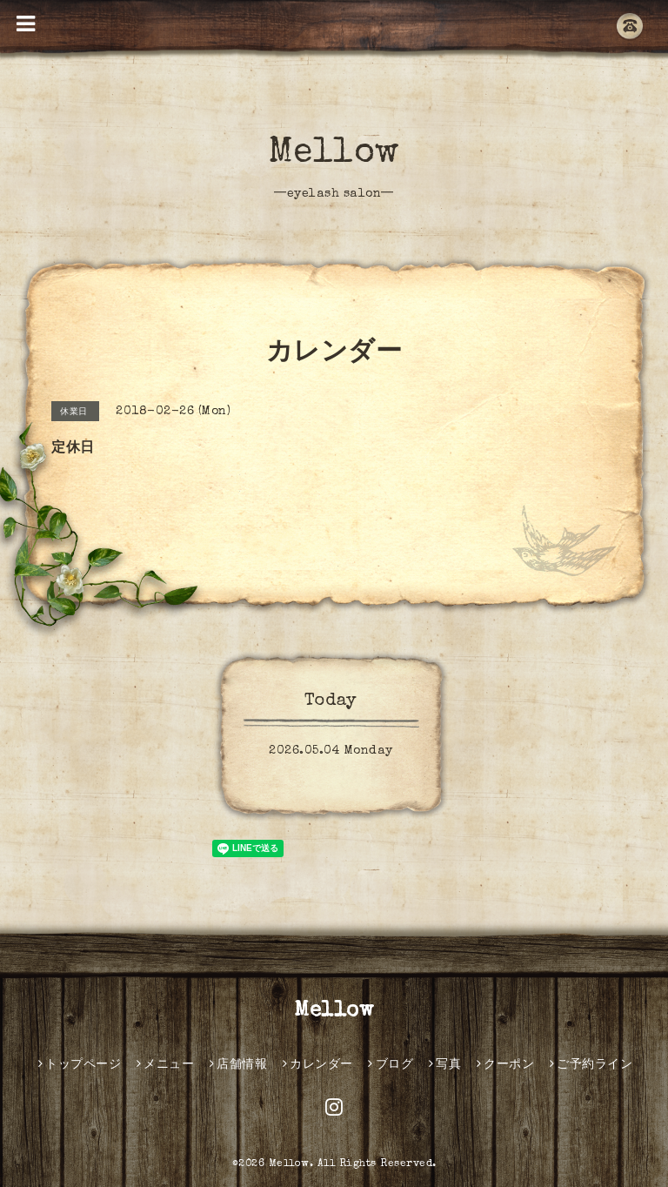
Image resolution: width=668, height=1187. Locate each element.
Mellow (334, 154)
